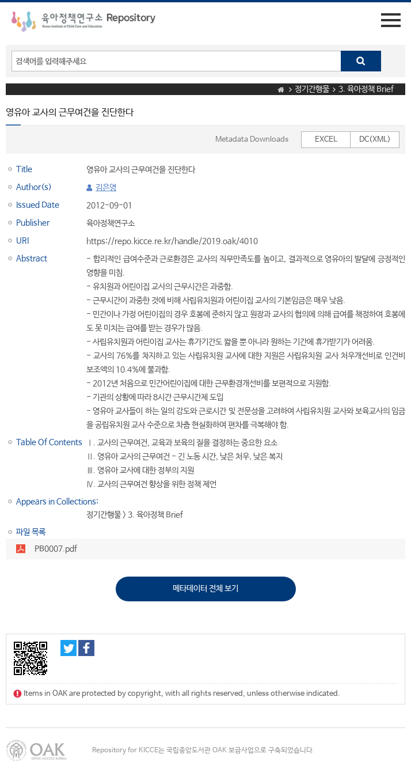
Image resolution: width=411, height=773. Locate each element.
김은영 (106, 187)
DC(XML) (375, 139)
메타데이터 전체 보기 (205, 588)
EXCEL (326, 139)
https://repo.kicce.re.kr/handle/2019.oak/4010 (172, 241)
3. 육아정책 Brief (366, 89)
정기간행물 (312, 89)
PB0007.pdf (56, 549)
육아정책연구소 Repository (83, 24)
